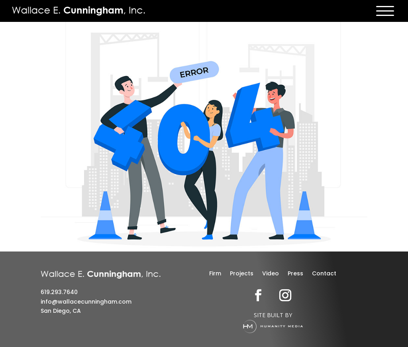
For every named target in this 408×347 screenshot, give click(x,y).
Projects (241, 274)
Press (295, 274)
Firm (215, 274)
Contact (324, 274)
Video (270, 274)
